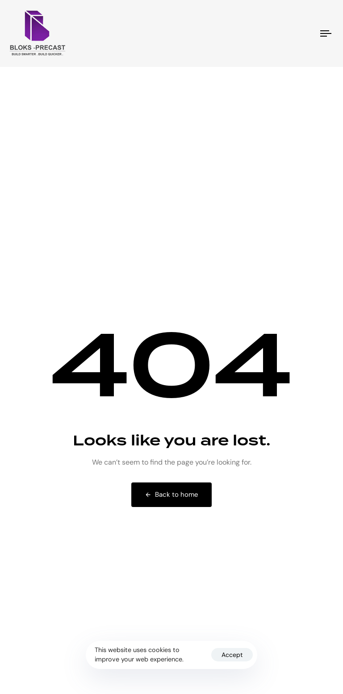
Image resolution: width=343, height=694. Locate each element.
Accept (232, 655)
